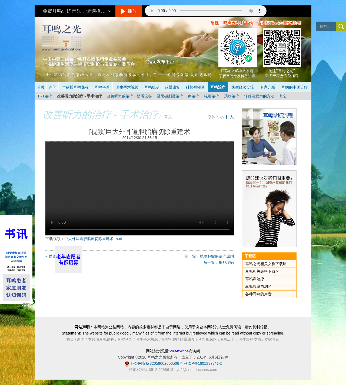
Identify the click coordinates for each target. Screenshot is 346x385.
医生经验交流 (242, 87)
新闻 (52, 87)
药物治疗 (231, 96)
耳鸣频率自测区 (258, 286)
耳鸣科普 (102, 87)
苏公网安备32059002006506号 (157, 363)
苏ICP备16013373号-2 (203, 363)
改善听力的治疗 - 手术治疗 (79, 96)
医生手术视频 (127, 87)
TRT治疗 (44, 96)
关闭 (26, 304)
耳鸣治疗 (217, 87)
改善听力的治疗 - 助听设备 (129, 96)
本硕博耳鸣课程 (75, 87)
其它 (283, 96)
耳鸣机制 (151, 87)
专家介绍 (267, 87)
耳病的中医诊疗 (294, 87)
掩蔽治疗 (211, 96)
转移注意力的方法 (259, 96)
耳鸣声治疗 (254, 279)
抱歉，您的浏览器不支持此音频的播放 (206, 10)
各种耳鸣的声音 (258, 294)
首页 (41, 87)
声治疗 (193, 96)
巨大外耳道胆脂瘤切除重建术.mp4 (93, 239)
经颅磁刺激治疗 (170, 96)
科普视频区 (195, 87)
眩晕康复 (172, 87)
